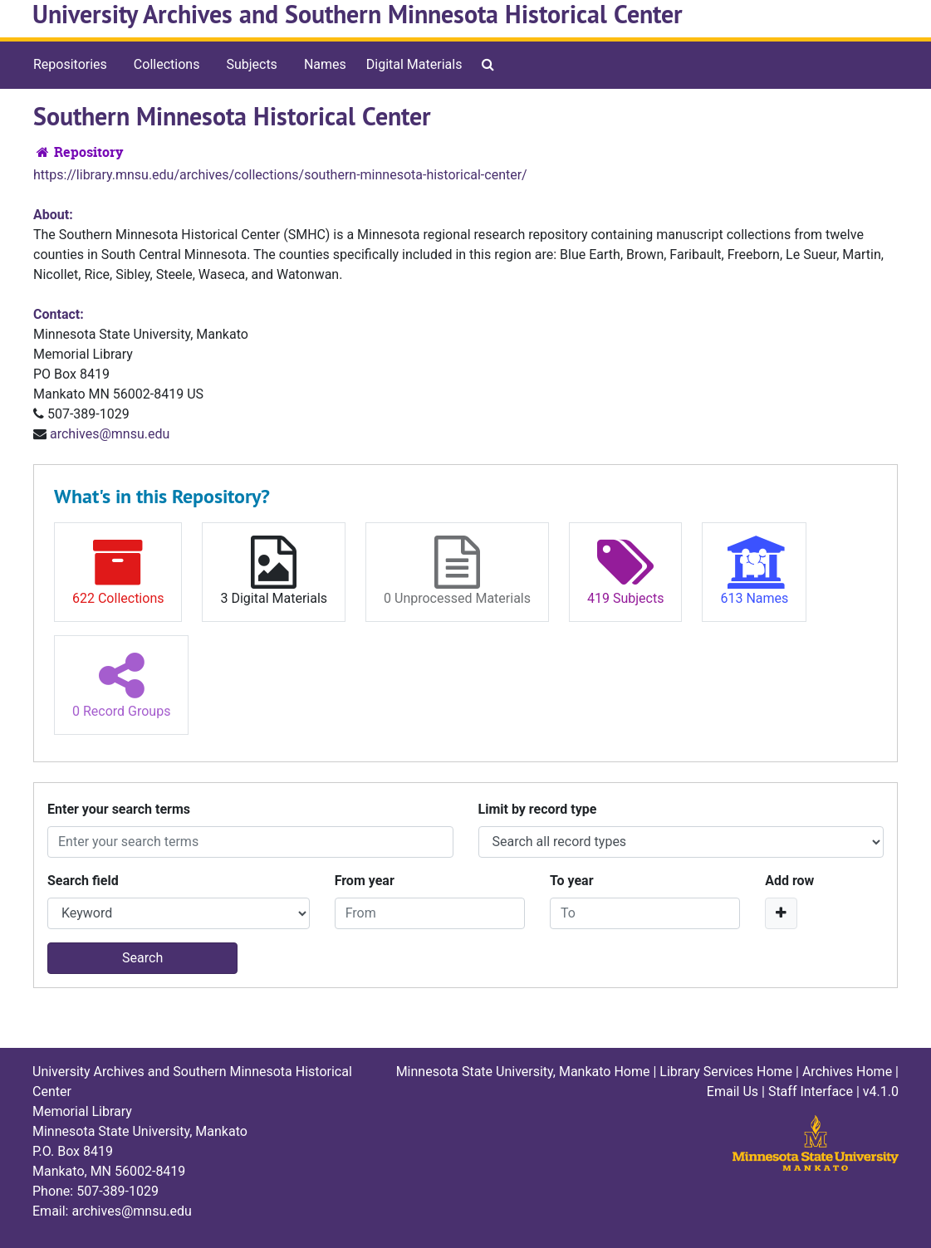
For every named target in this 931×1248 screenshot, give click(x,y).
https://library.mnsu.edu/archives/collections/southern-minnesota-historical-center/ (280, 175)
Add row (789, 880)
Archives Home (847, 1071)
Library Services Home (725, 1071)
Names (325, 64)
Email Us (732, 1091)
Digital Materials (414, 64)
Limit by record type (537, 809)
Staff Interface (810, 1091)
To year (572, 880)
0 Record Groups (121, 683)
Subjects (251, 64)
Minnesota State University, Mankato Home (523, 1071)
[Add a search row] (781, 913)
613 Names (754, 571)
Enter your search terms (118, 809)
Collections (167, 64)
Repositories (70, 64)
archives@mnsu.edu (109, 434)
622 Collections (118, 571)
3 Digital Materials (273, 571)
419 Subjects (625, 571)
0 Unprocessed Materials (457, 571)
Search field (83, 880)
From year (364, 880)
